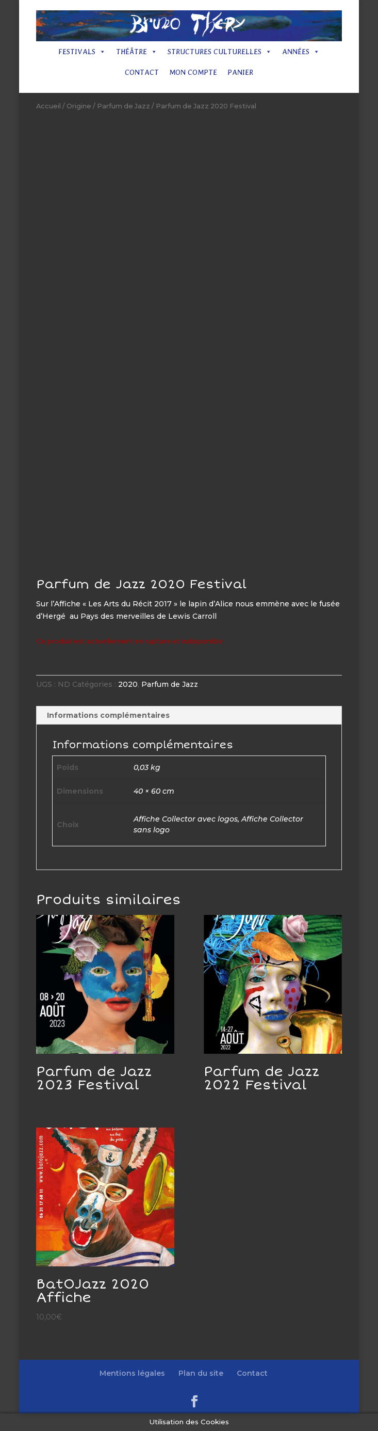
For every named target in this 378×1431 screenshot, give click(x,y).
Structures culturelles (220, 51)
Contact (142, 72)
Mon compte (193, 72)
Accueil (48, 106)
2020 (128, 684)
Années (301, 51)
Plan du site (200, 1373)
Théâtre (136, 51)
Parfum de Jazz (123, 106)
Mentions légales (132, 1373)
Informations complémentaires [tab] (108, 715)
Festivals (82, 51)
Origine (79, 106)
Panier (240, 72)
